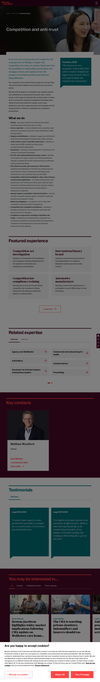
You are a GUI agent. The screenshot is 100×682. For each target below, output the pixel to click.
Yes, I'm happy (82, 676)
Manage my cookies (18, 676)
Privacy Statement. (42, 667)
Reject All (60, 676)
